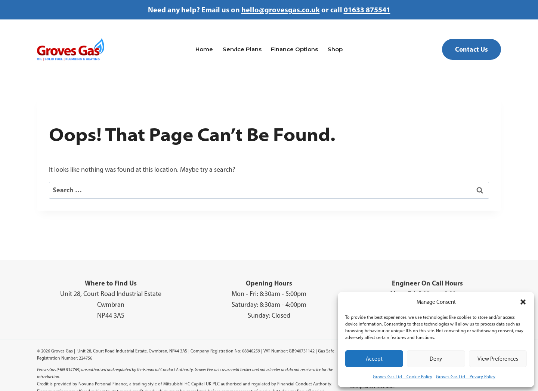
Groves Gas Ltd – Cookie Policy (402, 376)
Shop (335, 49)
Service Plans (242, 49)
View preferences (497, 358)
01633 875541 (367, 9)
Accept (374, 358)
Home (204, 49)
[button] (523, 302)
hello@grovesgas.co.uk (280, 9)
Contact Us (471, 49)
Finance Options (294, 49)
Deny (436, 358)
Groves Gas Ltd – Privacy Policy (465, 376)
